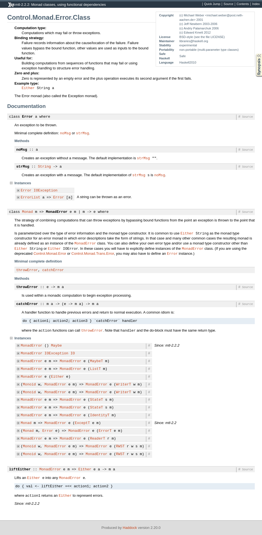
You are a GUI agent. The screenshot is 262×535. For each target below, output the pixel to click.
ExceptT (82, 423)
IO (72, 353)
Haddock (130, 528)
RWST (120, 446)
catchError (53, 270)
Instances (22, 183)
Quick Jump (212, 4)
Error (27, 116)
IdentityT (99, 415)
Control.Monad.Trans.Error (92, 253)
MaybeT (96, 361)
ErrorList (30, 197)
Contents (243, 4)
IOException (45, 190)
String (44, 166)
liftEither (20, 469)
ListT (95, 369)
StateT (96, 399)
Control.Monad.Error (50, 253)
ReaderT (97, 438)
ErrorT (105, 430)
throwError (27, 270)
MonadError (56, 212)
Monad (27, 212)
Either (28, 88)
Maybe (56, 345)
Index (256, 4)
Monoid (29, 384)
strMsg (82, 132)
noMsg (65, 132)
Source (228, 4)
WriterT (123, 384)
